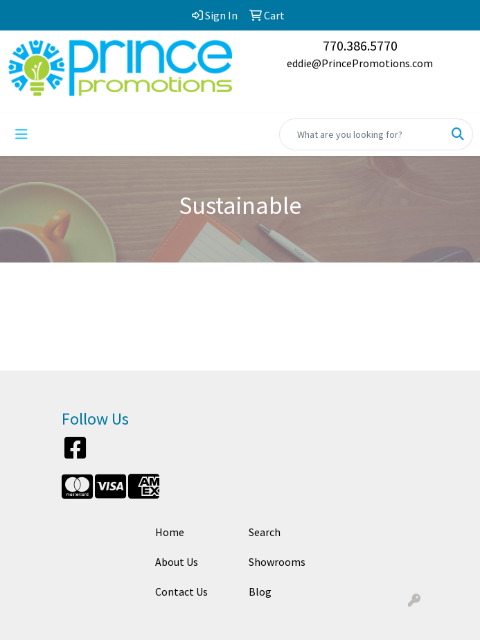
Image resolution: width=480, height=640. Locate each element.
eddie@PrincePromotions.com (360, 63)
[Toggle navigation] (21, 134)
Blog (260, 591)
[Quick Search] (361, 134)
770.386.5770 (360, 45)
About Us (176, 562)
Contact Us (181, 591)
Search (265, 532)
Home (169, 532)
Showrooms (277, 562)
